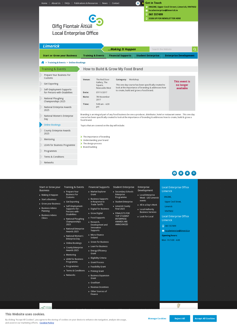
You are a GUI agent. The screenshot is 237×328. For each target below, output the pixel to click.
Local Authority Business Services (148, 210)
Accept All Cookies (205, 320)
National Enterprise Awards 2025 (57, 108)
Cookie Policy (47, 324)
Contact (115, 3)
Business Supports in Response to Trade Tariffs (99, 202)
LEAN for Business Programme (59, 145)
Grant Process (97, 262)
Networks (49, 162)
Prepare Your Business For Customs (57, 76)
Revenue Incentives (100, 287)
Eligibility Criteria (98, 258)
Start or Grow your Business (60, 55)
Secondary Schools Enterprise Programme (124, 194)
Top (193, 173)
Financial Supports (120, 55)
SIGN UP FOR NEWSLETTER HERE (165, 18)
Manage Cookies (157, 320)
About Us (56, 3)
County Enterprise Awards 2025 (57, 132)
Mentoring (49, 139)
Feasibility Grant (98, 266)
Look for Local (146, 216)
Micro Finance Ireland (97, 236)
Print (174, 173)
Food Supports (98, 217)
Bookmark (187, 173)
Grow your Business (51, 203)
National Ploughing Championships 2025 (54, 100)
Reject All (180, 320)
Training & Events (93, 55)
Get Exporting (51, 83)
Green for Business (100, 242)
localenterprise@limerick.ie (163, 10)
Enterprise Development (179, 55)
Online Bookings (77, 62)
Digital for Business (100, 209)
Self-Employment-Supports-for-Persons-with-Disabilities (58, 91)
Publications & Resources (86, 3)
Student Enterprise (147, 55)
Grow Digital (97, 213)
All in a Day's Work (148, 205)
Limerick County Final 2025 (122, 207)
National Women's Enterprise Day (58, 117)
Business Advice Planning (49, 209)
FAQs (67, 3)
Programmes (50, 151)
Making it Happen (50, 195)
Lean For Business (99, 246)
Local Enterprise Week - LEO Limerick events (149, 198)
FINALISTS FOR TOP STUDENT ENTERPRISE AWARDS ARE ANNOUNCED (122, 219)
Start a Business (49, 199)
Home (44, 3)
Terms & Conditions (54, 156)
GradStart (95, 282)
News (105, 3)
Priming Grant (97, 271)
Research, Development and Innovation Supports (99, 226)
